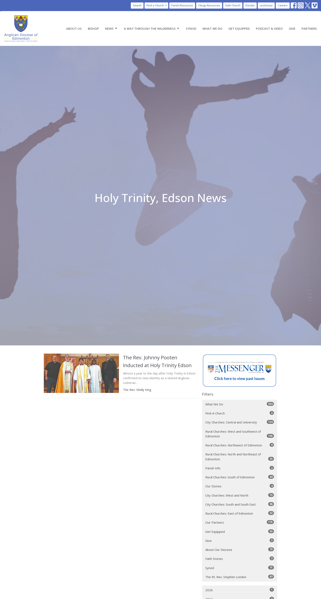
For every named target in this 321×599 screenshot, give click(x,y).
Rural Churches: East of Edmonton (239, 513)
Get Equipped (239, 28)
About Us (74, 28)
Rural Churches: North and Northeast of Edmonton (239, 456)
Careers (283, 5)
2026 (239, 590)
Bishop (93, 28)
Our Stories (239, 486)
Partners (309, 28)
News (111, 28)
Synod (191, 28)
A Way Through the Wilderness (152, 28)
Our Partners (239, 522)
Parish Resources (182, 5)
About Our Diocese (239, 549)
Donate (250, 5)
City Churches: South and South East (239, 504)
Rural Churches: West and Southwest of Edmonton (239, 433)
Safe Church (232, 5)
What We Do (212, 28)
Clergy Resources (209, 5)
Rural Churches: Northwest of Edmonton (239, 445)
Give (292, 28)
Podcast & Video (269, 28)
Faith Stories (239, 558)
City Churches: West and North (239, 495)
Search (137, 5)
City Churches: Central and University (239, 422)
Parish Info (239, 468)
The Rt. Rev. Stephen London (239, 577)
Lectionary (266, 5)
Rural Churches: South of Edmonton (239, 477)
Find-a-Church (157, 5)
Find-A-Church (239, 413)
